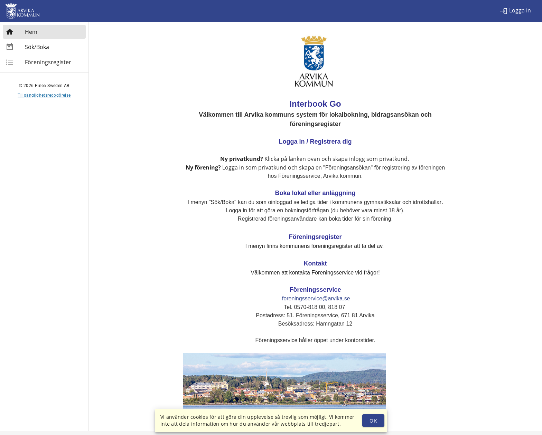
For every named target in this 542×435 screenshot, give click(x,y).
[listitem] (515, 11)
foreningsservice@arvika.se (316, 298)
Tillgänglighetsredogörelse (44, 95)
